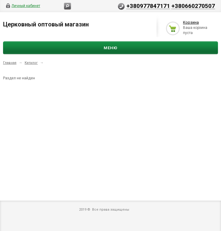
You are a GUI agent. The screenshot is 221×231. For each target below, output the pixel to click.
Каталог (31, 63)
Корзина (191, 22)
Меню (110, 48)
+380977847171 (148, 5)
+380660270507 (193, 5)
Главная (9, 63)
